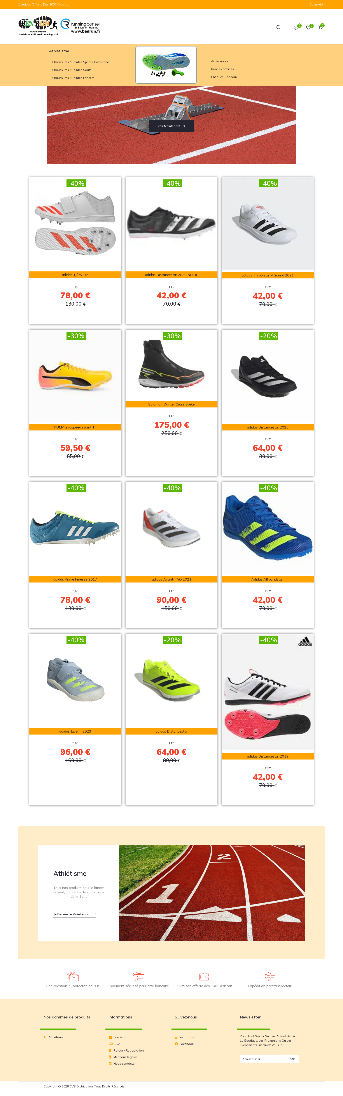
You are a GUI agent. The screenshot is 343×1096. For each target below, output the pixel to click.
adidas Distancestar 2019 (268, 757)
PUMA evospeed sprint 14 (75, 428)
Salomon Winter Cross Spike (171, 405)
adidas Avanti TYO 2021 (171, 580)
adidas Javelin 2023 (75, 732)
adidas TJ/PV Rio (75, 275)
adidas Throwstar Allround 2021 (268, 276)
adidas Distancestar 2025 (268, 428)
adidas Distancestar (171, 732)
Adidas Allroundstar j (267, 580)
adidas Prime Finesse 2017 (75, 580)
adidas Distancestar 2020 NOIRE (171, 275)
